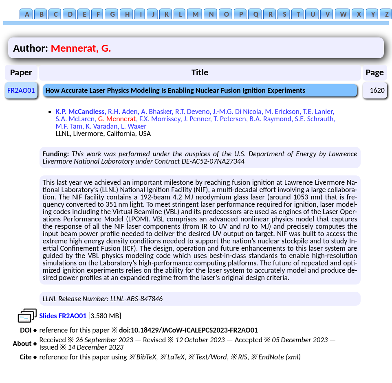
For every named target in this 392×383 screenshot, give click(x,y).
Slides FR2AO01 (63, 315)
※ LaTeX (172, 356)
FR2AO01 (21, 90)
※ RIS (238, 356)
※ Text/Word (207, 356)
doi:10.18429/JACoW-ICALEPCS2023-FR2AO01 (188, 330)
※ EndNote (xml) (276, 356)
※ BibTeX (142, 356)
